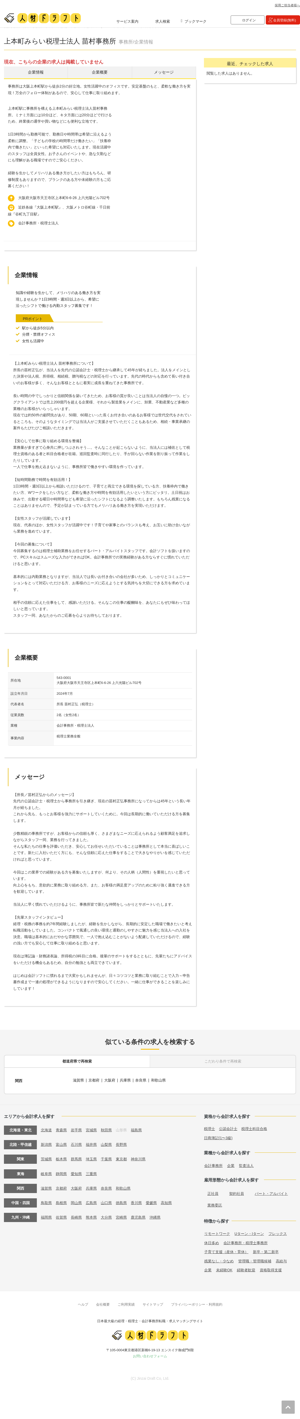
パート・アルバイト (271, 1192)
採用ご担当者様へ (287, 5)
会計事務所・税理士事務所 (245, 1241)
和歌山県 (158, 1080)
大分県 (106, 1216)
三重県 (91, 1172)
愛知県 (76, 1172)
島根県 (61, 1201)
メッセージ (163, 72)
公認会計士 (228, 1128)
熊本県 (91, 1216)
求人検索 (162, 21)
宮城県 (91, 1129)
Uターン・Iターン (249, 1232)
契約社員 (236, 1192)
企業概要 (99, 72)
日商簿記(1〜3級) (218, 1137)
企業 (230, 1164)
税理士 (209, 1128)
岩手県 (76, 1129)
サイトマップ (153, 1303)
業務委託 (214, 1204)
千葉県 (106, 1158)
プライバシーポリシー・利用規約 (196, 1303)
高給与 (281, 1260)
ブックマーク (195, 21)
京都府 (94, 1080)
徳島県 (121, 1201)
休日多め (211, 1241)
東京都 (121, 1158)
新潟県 (46, 1143)
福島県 (136, 1129)
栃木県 (61, 1158)
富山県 (61, 1143)
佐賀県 (61, 1216)
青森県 (61, 1129)
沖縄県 (155, 1216)
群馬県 (76, 1158)
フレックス (277, 1232)
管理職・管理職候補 (254, 1260)
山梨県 (106, 1143)
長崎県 (76, 1216)
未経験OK (224, 1269)
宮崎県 (121, 1216)
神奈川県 (138, 1158)
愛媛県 (151, 1201)
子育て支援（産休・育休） (226, 1250)
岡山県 (76, 1201)
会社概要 (103, 1303)
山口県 (106, 1201)
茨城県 (46, 1158)
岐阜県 (46, 1172)
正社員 (212, 1192)
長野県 (121, 1143)
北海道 (46, 1129)
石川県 (76, 1143)
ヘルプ (83, 1303)
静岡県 (61, 1172)
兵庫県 (125, 1080)
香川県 (136, 1201)
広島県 (91, 1201)
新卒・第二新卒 (266, 1250)
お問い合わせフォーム (150, 1355)
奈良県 (141, 1080)
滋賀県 (78, 1080)
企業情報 (35, 72)
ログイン (249, 20)
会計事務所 (213, 1164)
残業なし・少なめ (219, 1260)
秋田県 (106, 1129)
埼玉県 (91, 1158)
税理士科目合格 (254, 1128)
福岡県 (46, 1216)
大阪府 (109, 1080)
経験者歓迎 (246, 1269)
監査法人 (246, 1164)
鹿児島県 (138, 1216)
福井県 (91, 1143)
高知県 (166, 1201)
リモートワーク (217, 1232)
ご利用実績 (126, 1303)
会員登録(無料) (284, 20)
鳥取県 (46, 1201)
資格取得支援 (271, 1269)
